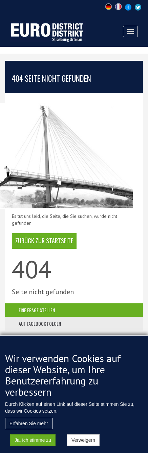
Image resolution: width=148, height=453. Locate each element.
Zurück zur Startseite (44, 240)
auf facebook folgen (40, 323)
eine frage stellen (37, 310)
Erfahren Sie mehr (28, 428)
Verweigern (83, 444)
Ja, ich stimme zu (33, 444)
